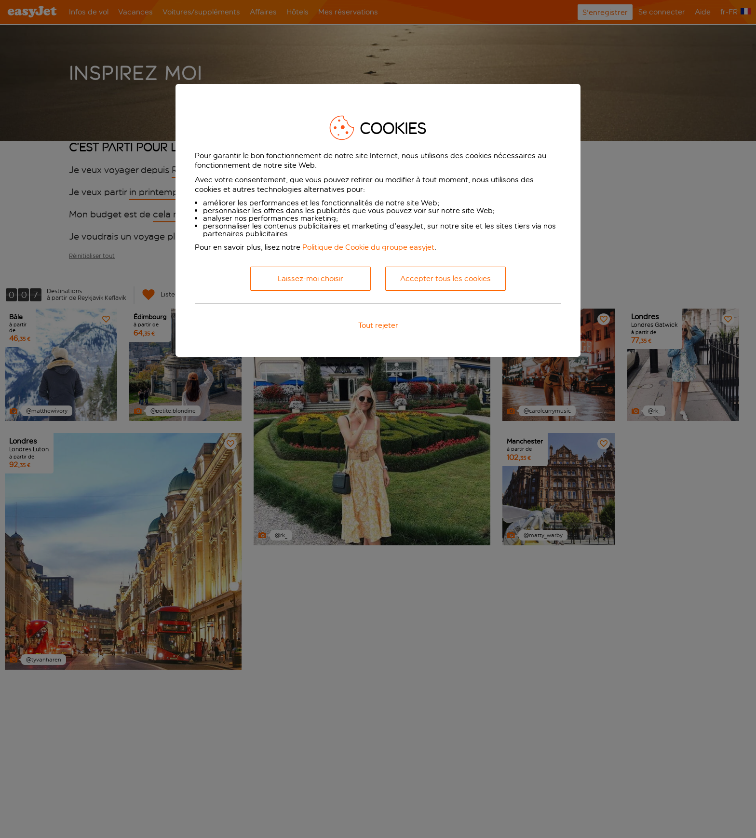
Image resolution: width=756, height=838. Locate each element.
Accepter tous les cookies (445, 278)
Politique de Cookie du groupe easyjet (368, 247)
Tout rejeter (378, 325)
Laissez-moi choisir (310, 278)
